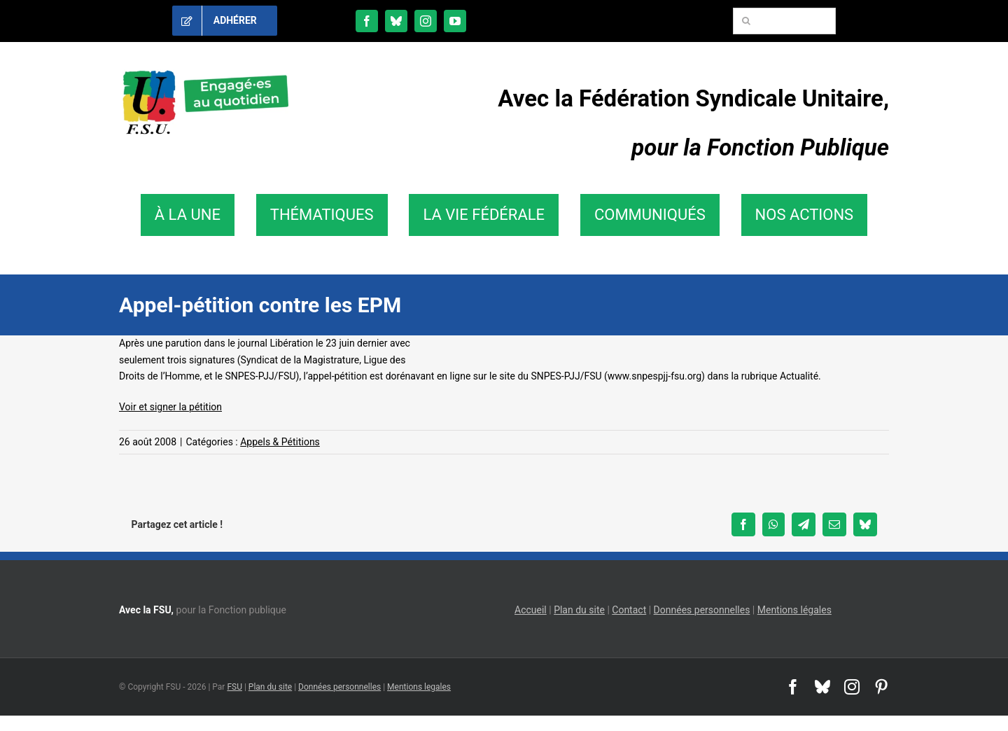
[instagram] (425, 21)
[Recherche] (746, 21)
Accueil (530, 609)
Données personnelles (702, 609)
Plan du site (579, 609)
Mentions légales (794, 609)
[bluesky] (396, 21)
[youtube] (455, 21)
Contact (629, 609)
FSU (234, 687)
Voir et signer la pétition (170, 406)
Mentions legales (419, 687)
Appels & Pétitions (280, 441)
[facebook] (367, 21)
